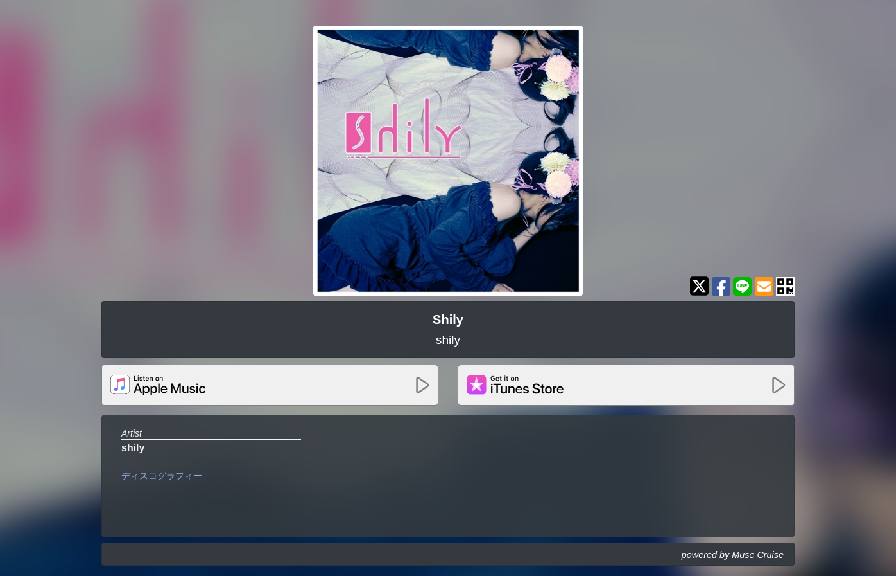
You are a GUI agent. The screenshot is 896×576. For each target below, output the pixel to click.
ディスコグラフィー (161, 476)
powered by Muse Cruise (733, 555)
